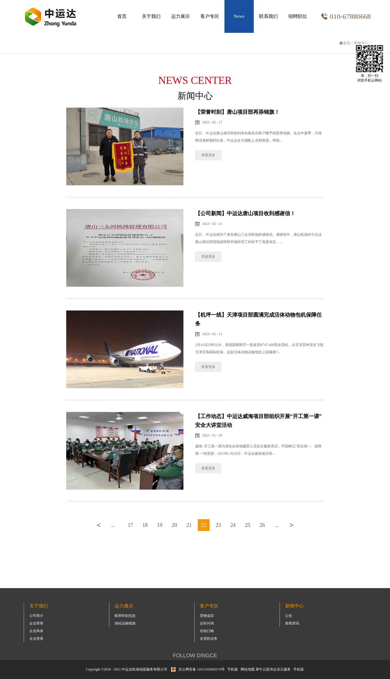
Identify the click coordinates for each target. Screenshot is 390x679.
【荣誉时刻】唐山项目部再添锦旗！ (237, 112)
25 (247, 525)
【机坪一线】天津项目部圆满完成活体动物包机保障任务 (258, 319)
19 (159, 525)
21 (189, 525)
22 (203, 525)
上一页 (98, 525)
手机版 (232, 669)
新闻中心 (361, 43)
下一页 (291, 525)
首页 (122, 16)
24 (233, 525)
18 (145, 525)
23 (218, 525)
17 (130, 525)
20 (174, 525)
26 (262, 525)
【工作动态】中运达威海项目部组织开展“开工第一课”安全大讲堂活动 (258, 420)
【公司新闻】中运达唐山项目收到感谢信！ (245, 213)
